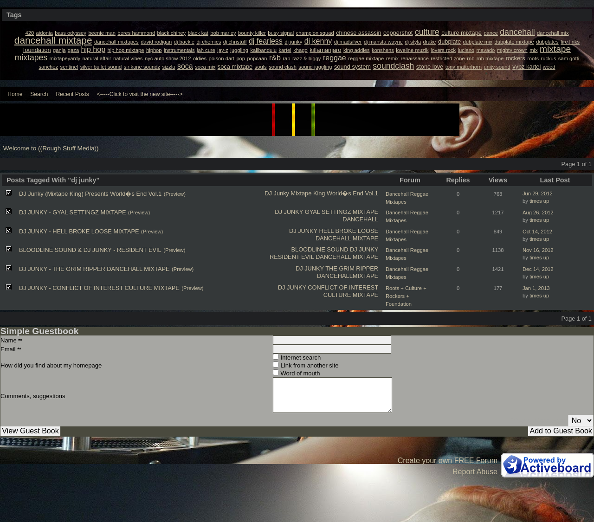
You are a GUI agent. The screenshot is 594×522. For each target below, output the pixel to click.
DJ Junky (277, 193)
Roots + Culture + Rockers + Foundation (406, 296)
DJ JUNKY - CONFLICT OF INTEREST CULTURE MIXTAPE (99, 287)
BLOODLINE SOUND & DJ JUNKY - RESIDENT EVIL (90, 249)
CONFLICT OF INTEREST (343, 287)
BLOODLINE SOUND (319, 249)
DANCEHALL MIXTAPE (347, 238)
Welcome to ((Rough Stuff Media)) (51, 148)
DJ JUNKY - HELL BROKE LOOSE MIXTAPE (79, 231)
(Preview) (175, 194)
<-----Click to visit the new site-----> (140, 94)
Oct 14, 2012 (537, 231)
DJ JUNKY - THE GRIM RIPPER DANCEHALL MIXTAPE (94, 268)
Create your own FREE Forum (447, 460)
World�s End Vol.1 (352, 193)
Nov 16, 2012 (538, 250)
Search (39, 94)
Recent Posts (72, 94)
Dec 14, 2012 (538, 269)
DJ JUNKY (289, 211)
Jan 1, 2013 (536, 288)
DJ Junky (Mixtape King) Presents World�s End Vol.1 (90, 193)
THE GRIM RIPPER (351, 268)
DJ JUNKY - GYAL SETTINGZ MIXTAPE (72, 212)
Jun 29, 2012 (538, 193)
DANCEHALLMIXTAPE (347, 275)
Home (14, 94)
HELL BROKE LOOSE (348, 230)
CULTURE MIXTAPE (350, 294)
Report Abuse (474, 472)
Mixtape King (308, 193)
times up (539, 201)
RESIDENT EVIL (292, 256)
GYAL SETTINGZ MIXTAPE (341, 211)
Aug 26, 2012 (538, 212)
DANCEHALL (360, 219)
